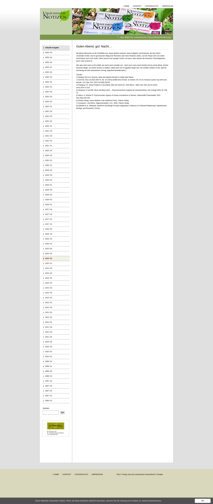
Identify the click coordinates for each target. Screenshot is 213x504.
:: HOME (126, 6)
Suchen (46, 408)
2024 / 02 (48, 82)
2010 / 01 (48, 356)
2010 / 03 (48, 347)
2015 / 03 (48, 254)
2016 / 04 (48, 229)
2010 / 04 (48, 342)
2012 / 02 (48, 317)
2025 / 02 (48, 62)
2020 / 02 (48, 160)
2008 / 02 (48, 376)
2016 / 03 (48, 234)
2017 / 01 (48, 224)
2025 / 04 (48, 53)
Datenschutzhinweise (151, 501)
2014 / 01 (48, 283)
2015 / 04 (48, 249)
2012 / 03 (48, 312)
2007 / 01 (48, 396)
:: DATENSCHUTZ (151, 6)
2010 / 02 (48, 352)
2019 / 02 (48, 180)
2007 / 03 (48, 386)
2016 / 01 (48, 244)
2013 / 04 (48, 288)
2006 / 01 (48, 401)
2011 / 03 (48, 332)
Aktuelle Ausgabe (52, 48)
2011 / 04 (48, 327)
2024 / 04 (48, 72)
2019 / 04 (48, 170)
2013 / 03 (48, 293)
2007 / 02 (48, 391)
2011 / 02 (48, 337)
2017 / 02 (48, 219)
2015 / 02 (48, 258)
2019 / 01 (48, 185)
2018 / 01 (48, 204)
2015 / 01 (48, 263)
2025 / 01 (48, 67)
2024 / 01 (48, 87)
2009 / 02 (48, 361)
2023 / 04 (48, 92)
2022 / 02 (48, 121)
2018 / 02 (48, 200)
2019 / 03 (48, 175)
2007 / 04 (48, 381)
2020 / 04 (48, 151)
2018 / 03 (48, 195)
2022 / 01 (48, 126)
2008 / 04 (48, 371)
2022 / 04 (48, 111)
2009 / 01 (48, 366)
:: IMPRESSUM (167, 6)
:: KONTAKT (136, 6)
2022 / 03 (48, 116)
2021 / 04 (48, 131)
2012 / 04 (48, 307)
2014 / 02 (48, 278)
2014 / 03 (48, 273)
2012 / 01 (48, 322)
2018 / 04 (48, 190)
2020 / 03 (48, 155)
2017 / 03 (48, 214)
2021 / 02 (48, 141)
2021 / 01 (48, 146)
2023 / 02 (48, 102)
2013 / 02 (48, 298)
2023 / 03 (48, 97)
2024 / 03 (48, 77)
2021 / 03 (48, 136)
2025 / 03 (48, 57)
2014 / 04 (48, 268)
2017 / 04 (48, 209)
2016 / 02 (48, 239)
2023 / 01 (48, 106)
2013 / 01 (48, 303)
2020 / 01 (48, 165)
